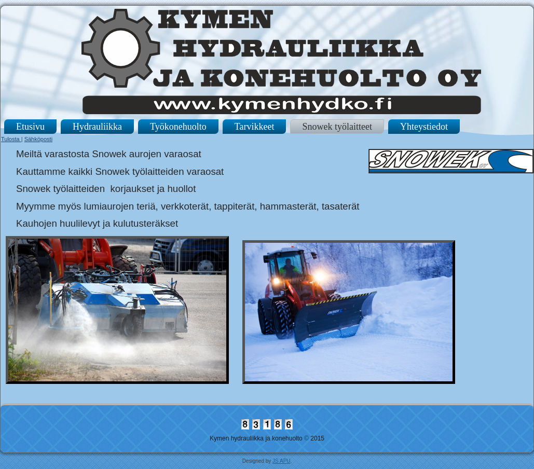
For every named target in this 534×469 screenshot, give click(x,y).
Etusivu (30, 126)
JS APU (281, 461)
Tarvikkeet (255, 126)
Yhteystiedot (424, 126)
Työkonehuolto (178, 126)
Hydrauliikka (97, 126)
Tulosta (11, 139)
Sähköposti (38, 139)
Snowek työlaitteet (337, 126)
